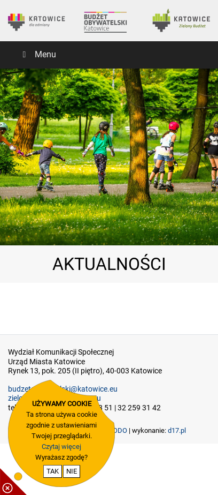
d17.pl (177, 430)
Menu (37, 54)
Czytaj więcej (61, 446)
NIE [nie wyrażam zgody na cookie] (71, 471)
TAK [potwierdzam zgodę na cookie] (52, 471)
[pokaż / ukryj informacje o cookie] (13, 481)
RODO (117, 430)
